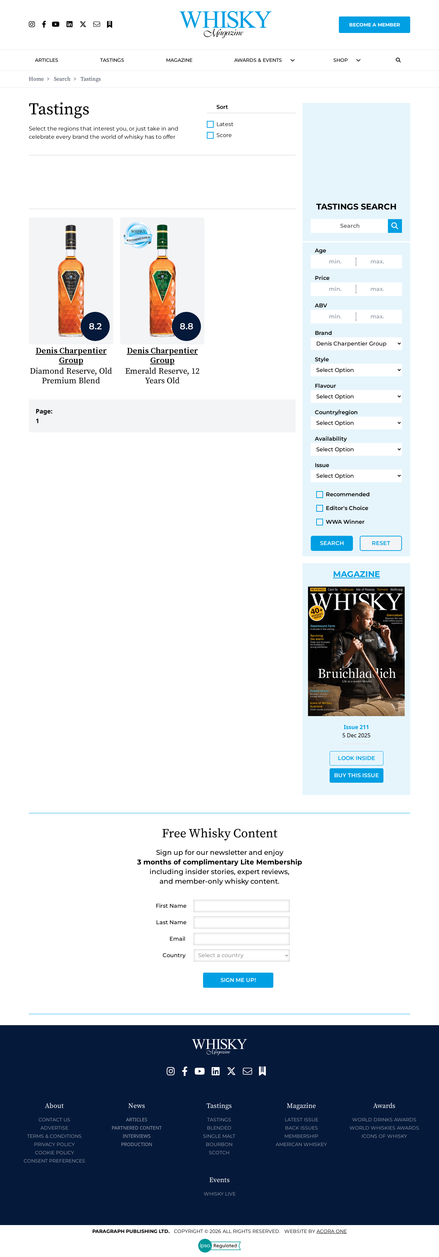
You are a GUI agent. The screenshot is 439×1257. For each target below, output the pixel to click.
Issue (322, 465)
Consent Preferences (54, 1161)
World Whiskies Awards (384, 1128)
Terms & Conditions (54, 1136)
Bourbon (219, 1144)
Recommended (343, 494)
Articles (46, 60)
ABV (321, 305)
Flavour (325, 386)
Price (322, 278)
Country (174, 955)
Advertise (54, 1128)
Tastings (112, 60)
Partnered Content (136, 1127)
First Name (171, 906)
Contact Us (54, 1120)
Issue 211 (356, 727)
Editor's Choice (342, 508)
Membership (301, 1136)
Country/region (336, 412)
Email (177, 939)
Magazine (179, 60)
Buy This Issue (356, 775)
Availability (331, 438)
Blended (219, 1128)
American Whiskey (301, 1144)
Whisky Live (220, 1194)
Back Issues (301, 1128)
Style (322, 359)
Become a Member (374, 25)
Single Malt (219, 1136)
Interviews (137, 1136)
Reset (381, 543)
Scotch (219, 1153)
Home (36, 79)
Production (137, 1144)
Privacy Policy (54, 1144)
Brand (323, 333)
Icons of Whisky (384, 1136)
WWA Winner (340, 522)
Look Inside (356, 758)
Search (62, 79)
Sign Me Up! (238, 980)
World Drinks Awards (384, 1120)
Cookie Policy (54, 1153)
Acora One (332, 1231)
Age (320, 250)
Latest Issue (301, 1120)
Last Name (171, 922)
